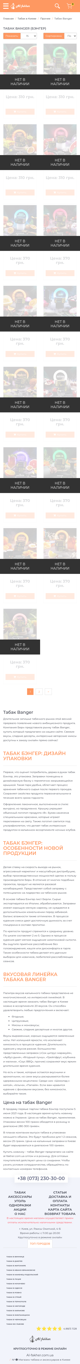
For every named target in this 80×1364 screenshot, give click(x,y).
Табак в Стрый (13, 1297)
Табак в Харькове (15, 1310)
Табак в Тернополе (16, 1301)
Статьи (60, 1192)
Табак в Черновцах (16, 1319)
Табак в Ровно (14, 1292)
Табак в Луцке (13, 1279)
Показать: (12, 35)
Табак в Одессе (14, 1288)
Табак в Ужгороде (15, 1306)
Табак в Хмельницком (18, 1315)
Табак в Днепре (14, 1261)
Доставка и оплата (60, 1199)
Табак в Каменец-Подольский (22, 1275)
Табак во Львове (15, 1324)
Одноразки (20, 1205)
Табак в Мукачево (15, 1284)
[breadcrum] (40, 1355)
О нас (20, 1214)
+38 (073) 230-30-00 (41, 1178)
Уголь (20, 1201)
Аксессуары (20, 1197)
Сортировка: (54, 35)
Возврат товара (60, 1214)
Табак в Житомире (16, 1266)
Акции (20, 1209)
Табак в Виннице (15, 1257)
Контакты (60, 1205)
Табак (20, 1192)
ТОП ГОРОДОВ (40, 1243)
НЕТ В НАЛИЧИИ (19, 82)
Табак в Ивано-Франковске (20, 1270)
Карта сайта (60, 1209)
